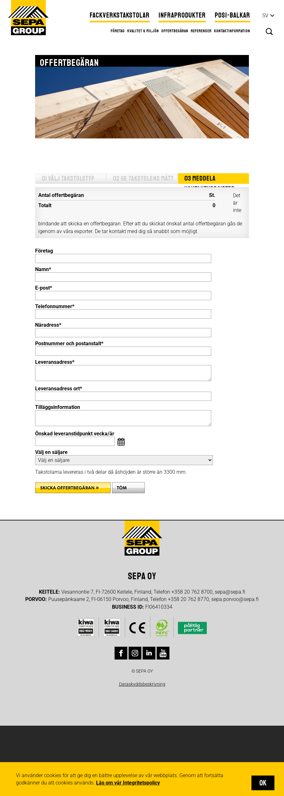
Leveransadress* (54, 362)
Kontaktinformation (232, 31)
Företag (118, 31)
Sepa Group (28, 17)
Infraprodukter (182, 15)
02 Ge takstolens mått (143, 179)
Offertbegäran (174, 31)
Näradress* (48, 325)
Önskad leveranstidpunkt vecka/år (74, 434)
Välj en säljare (51, 452)
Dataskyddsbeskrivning (142, 684)
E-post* (43, 288)
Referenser (201, 31)
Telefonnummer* (54, 306)
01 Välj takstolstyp (68, 179)
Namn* (43, 269)
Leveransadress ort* (58, 389)
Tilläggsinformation (57, 407)
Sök (269, 31)
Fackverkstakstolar (120, 15)
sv (265, 15)
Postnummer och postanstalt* (69, 343)
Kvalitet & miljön (143, 31)
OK (262, 783)
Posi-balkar (232, 15)
